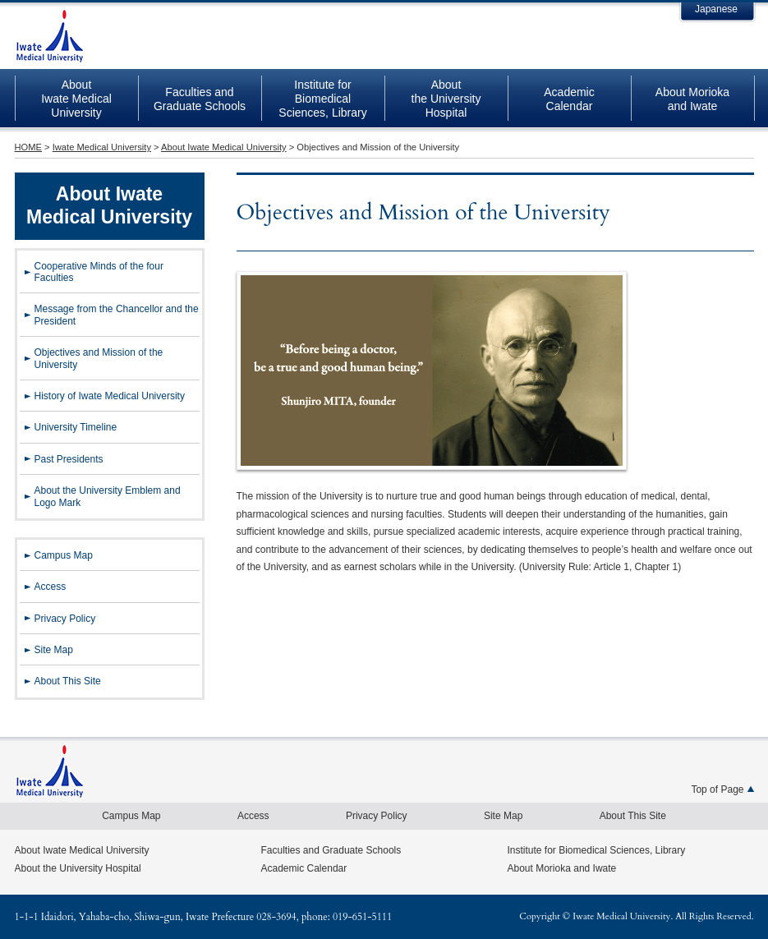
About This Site (67, 681)
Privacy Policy (65, 618)
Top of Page (717, 789)
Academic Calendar (304, 868)
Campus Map (63, 555)
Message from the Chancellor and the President (116, 314)
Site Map (53, 650)
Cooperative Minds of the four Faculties (98, 271)
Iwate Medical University (50, 37)
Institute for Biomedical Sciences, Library (597, 850)
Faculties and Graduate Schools (331, 850)
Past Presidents (68, 459)
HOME (28, 147)
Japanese (716, 9)
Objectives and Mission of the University (98, 358)
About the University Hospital (78, 868)
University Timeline (75, 427)
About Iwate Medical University (224, 147)
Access (50, 586)
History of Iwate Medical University (109, 396)
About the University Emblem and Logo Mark (107, 496)
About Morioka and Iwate (562, 868)
